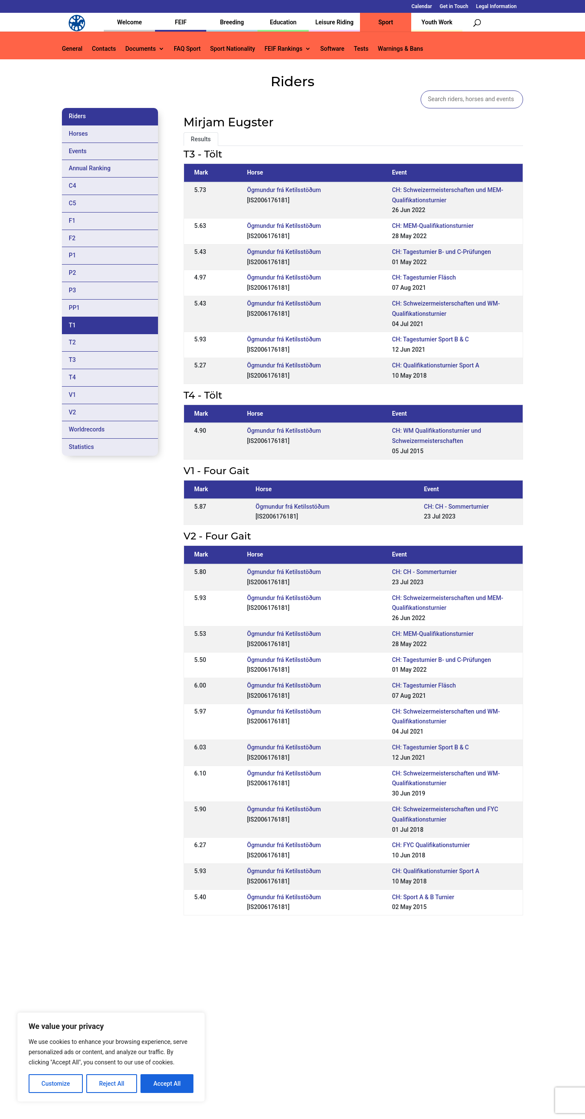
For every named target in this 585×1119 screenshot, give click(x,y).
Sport (385, 22)
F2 (72, 238)
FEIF (181, 22)
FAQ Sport (187, 49)
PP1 (74, 307)
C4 (72, 185)
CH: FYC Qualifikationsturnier (431, 845)
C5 (72, 203)
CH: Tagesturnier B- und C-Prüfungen (441, 251)
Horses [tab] (78, 133)
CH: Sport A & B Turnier (423, 897)
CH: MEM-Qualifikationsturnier (433, 225)
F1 (72, 220)
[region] (111, 1057)
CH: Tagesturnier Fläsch (424, 277)
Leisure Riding (334, 22)
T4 (72, 377)
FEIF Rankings (283, 49)
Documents (140, 49)
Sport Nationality (232, 49)
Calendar (422, 6)
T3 (72, 359)
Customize (55, 1083)
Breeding (232, 22)
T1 (72, 325)
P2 (72, 272)
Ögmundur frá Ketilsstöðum (284, 189)
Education (283, 22)
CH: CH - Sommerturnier (456, 506)
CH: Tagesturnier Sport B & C (430, 339)
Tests (361, 49)
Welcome (129, 22)
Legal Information (496, 6)
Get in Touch (454, 6)
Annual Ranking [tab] (90, 168)
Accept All (167, 1083)
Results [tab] (201, 139)
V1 (72, 394)
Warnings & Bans (400, 49)
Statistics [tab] (81, 446)
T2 (72, 342)
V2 (72, 412)
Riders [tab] (77, 116)
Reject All (111, 1083)
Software (332, 49)
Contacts (104, 49)
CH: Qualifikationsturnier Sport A (435, 365)
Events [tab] (78, 151)
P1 (72, 255)
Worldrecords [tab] (87, 429)
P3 (72, 290)
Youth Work (436, 22)
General (72, 49)
